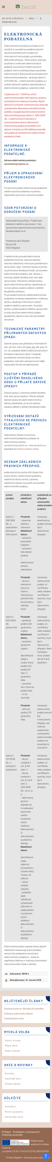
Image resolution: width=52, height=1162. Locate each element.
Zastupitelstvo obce (14, 1018)
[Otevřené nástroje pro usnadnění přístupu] (46, 1156)
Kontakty (10, 1106)
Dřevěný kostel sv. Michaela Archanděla (24, 1008)
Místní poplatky (14, 1111)
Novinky (9, 1073)
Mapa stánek (12, 1050)
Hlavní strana (13, 1040)
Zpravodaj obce (14, 1116)
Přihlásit (6, 1132)
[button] (3, 7)
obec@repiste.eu (37, 445)
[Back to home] (26, 7)
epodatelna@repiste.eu (16, 163)
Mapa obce (11, 1045)
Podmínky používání (12, 1135)
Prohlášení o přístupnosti (26, 1132)
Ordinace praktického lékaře (18, 1013)
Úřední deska (13, 1083)
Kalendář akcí (13, 1078)
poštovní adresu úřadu (27, 448)
